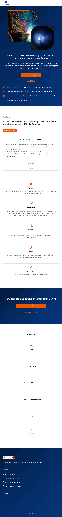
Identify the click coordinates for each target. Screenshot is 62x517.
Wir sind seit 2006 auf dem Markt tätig (19, 100)
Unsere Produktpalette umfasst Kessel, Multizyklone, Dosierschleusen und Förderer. (33, 96)
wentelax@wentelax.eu (12, 478)
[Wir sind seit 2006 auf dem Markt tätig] (4, 100)
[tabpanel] (31, 150)
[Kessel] (31, 347)
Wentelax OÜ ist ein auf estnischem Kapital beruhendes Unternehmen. (29, 87)
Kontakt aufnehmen (10, 130)
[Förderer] (31, 431)
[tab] (31, 139)
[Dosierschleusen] (31, 381)
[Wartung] (31, 252)
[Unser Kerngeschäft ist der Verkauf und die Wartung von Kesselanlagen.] (4, 92)
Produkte (31, 80)
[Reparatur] (31, 270)
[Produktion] (31, 209)
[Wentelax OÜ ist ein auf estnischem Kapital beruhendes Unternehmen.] (4, 87)
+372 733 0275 (31, 312)
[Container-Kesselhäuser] (31, 397)
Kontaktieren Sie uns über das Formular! (31, 306)
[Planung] (31, 188)
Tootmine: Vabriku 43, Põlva (13, 486)
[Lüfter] (31, 414)
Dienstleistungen (31, 75)
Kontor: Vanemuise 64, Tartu (13, 482)
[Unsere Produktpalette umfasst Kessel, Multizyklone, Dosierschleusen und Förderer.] (4, 96)
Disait (35, 510)
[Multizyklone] (31, 364)
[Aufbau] (31, 231)
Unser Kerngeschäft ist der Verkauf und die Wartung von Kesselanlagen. (29, 92)
